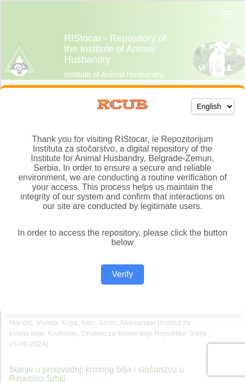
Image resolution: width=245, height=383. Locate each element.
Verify (122, 274)
